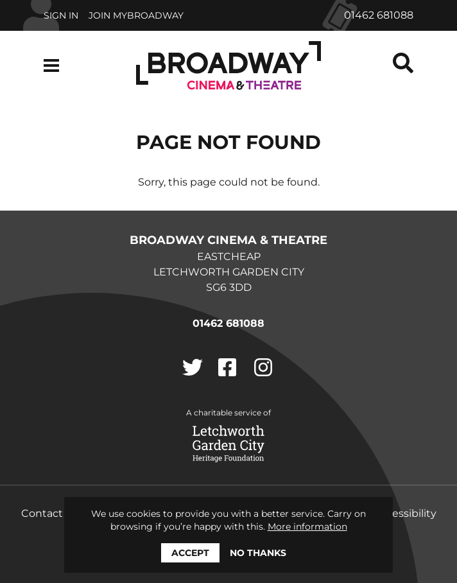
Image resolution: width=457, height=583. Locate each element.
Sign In (61, 15)
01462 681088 (378, 15)
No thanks (258, 553)
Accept (190, 553)
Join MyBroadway (136, 15)
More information (307, 526)
